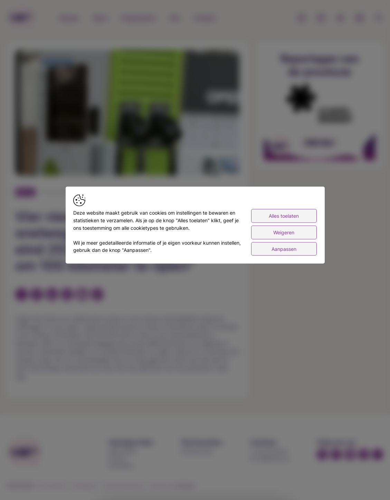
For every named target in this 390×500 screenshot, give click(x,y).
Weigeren (283, 232)
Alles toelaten (284, 216)
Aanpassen (284, 249)
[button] (128, 114)
